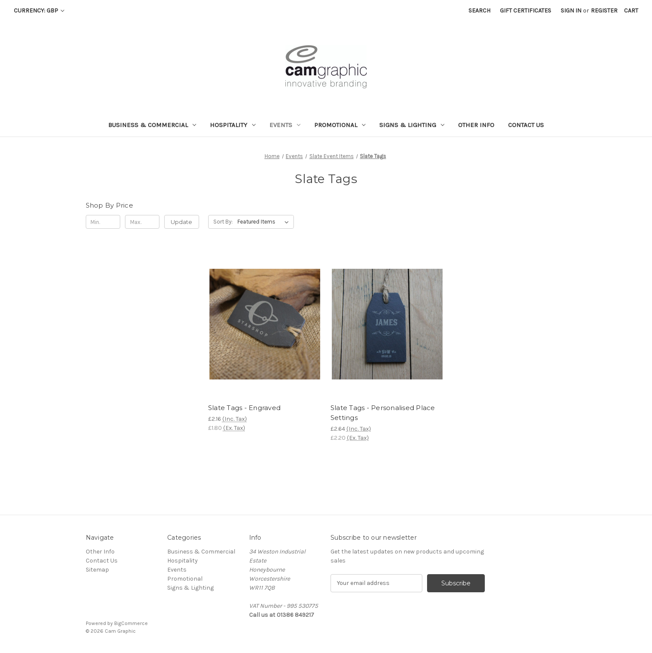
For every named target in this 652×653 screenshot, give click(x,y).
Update (181, 221)
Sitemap (97, 569)
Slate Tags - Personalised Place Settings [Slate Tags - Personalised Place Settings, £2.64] (383, 413)
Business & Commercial (152, 125)
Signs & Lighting (411, 125)
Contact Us (526, 125)
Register (604, 10)
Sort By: (223, 221)
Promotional (339, 125)
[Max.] (142, 222)
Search (479, 10)
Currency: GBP (39, 10)
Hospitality (233, 125)
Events (284, 125)
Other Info (476, 125)
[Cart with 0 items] (631, 10)
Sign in (571, 10)
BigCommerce (131, 623)
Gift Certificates (525, 10)
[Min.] (103, 222)
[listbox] (264, 221)
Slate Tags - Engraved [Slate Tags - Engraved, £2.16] (244, 408)
